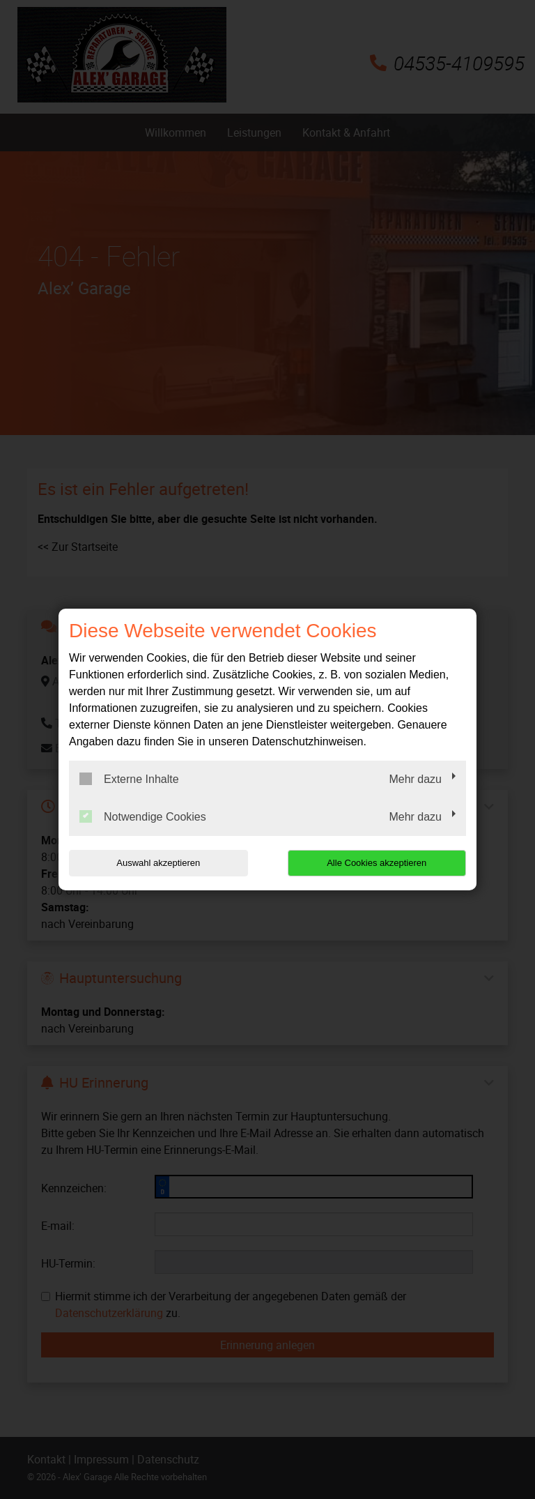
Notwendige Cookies (142, 816)
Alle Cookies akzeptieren (376, 863)
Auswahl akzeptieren (158, 863)
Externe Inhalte (129, 779)
